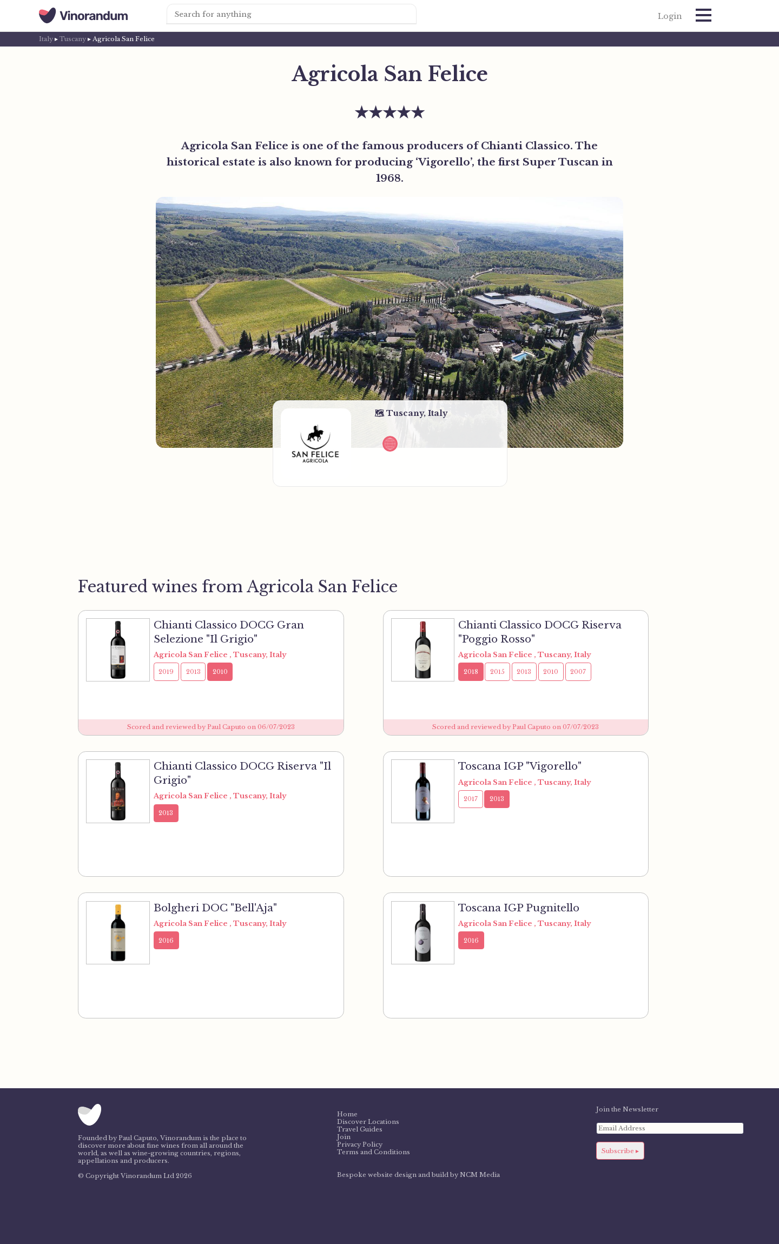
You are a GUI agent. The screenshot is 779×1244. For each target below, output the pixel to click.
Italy (46, 39)
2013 (193, 672)
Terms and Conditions (373, 1152)
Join (344, 1137)
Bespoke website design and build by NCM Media (418, 1175)
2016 (166, 940)
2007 (578, 672)
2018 (471, 672)
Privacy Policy (359, 1144)
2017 (471, 799)
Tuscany (73, 39)
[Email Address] (670, 1128)
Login (670, 16)
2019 (166, 672)
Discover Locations (368, 1122)
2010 (220, 672)
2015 (497, 672)
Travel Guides (359, 1129)
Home (347, 1114)
